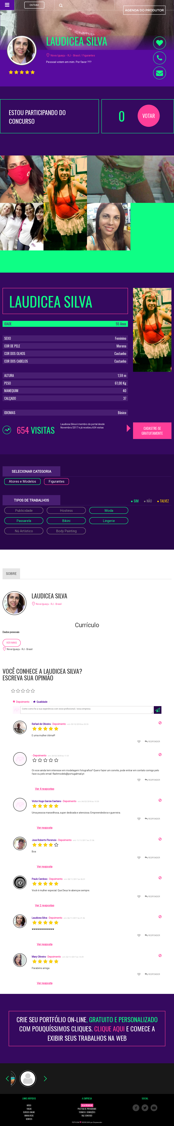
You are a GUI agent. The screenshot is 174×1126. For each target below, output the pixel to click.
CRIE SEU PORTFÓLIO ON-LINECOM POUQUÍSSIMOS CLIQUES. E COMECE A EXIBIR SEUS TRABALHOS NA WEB (87, 1029)
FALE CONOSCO (87, 1115)
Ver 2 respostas (44, 905)
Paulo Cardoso (39, 879)
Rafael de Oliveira (41, 724)
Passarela (23, 521)
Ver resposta (44, 827)
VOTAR (148, 116)
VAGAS (29, 1108)
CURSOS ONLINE (29, 1112)
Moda (109, 511)
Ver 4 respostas (44, 789)
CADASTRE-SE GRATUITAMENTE (152, 431)
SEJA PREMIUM (87, 1105)
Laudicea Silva (39, 917)
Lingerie (109, 521)
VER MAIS (11, 642)
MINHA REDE (29, 1115)
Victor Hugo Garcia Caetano (46, 801)
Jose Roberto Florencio (44, 840)
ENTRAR (34, 5)
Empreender (97, 1122)
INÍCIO (29, 1105)
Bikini (66, 521)
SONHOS (29, 1119)
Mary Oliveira (39, 956)
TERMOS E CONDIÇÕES (87, 1112)
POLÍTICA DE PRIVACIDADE (87, 1108)
